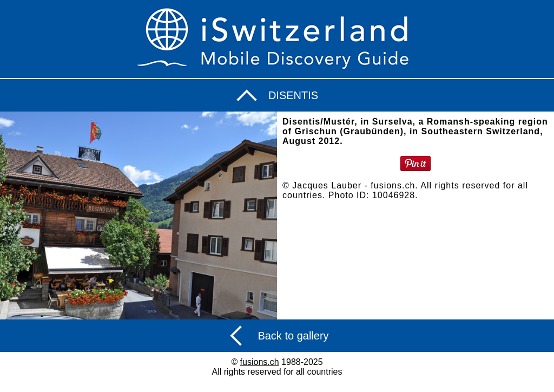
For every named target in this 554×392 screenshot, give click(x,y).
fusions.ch (259, 362)
